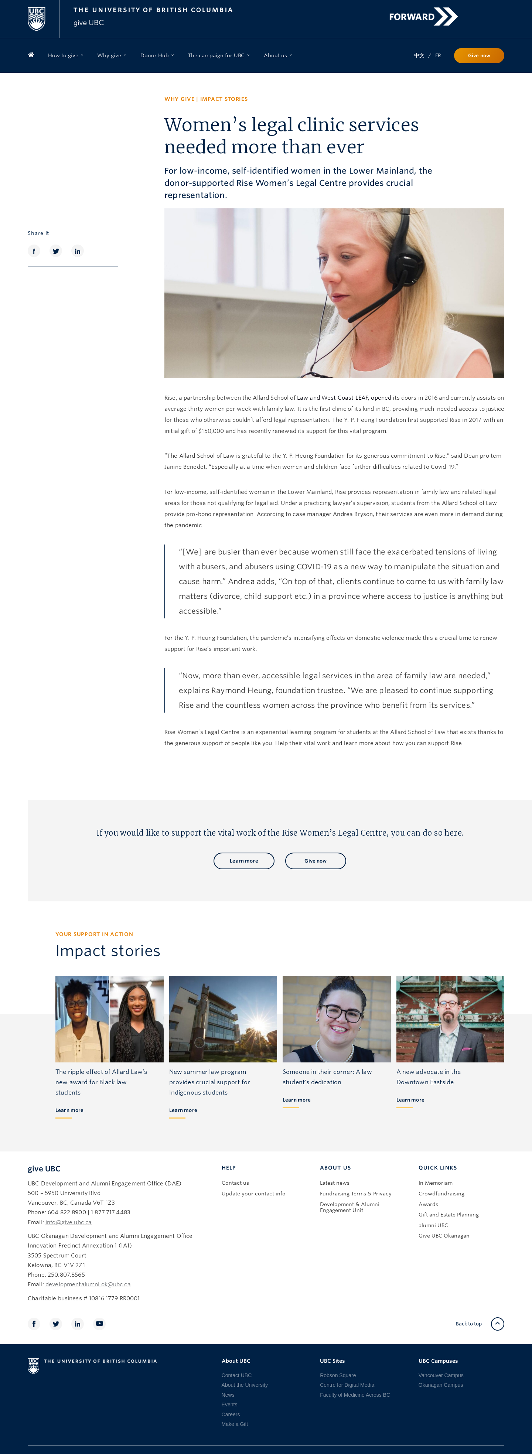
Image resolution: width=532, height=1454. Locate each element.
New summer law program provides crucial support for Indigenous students (209, 1082)
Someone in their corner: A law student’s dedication (327, 1077)
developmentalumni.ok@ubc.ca (88, 1284)
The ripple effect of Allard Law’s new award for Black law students (101, 1082)
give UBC (44, 1169)
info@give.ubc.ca (68, 1222)
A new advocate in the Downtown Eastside (428, 1077)
